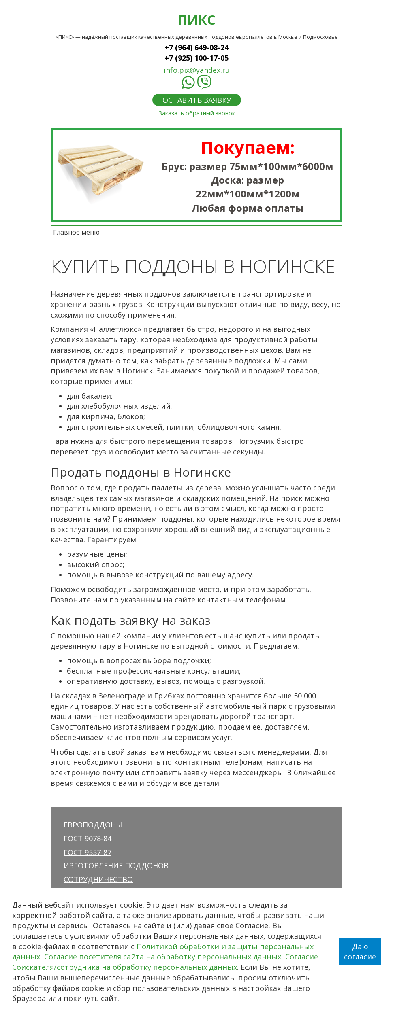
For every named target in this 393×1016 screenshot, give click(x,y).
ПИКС (196, 19)
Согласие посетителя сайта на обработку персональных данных (162, 956)
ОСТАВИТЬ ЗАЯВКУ (196, 100)
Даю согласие (360, 952)
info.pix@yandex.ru (197, 70)
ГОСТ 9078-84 (87, 838)
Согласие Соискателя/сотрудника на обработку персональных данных (165, 962)
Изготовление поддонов (116, 865)
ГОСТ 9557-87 (87, 852)
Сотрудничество (98, 879)
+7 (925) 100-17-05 (196, 58)
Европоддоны (93, 824)
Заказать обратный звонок (196, 113)
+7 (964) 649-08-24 (196, 47)
